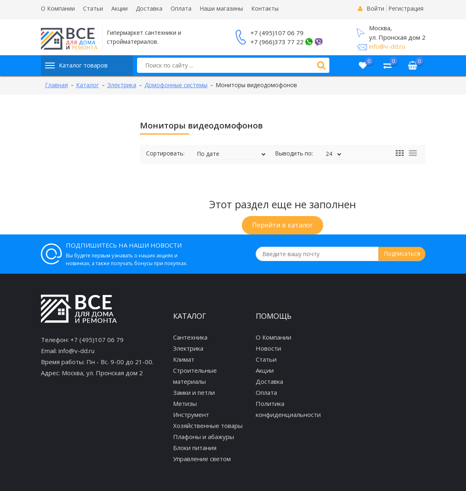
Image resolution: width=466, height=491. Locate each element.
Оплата (181, 8)
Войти (375, 8)
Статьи (93, 8)
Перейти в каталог (282, 225)
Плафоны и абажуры (203, 436)
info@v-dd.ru (387, 46)
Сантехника (190, 337)
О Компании (58, 8)
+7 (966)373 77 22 (277, 42)
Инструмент (191, 414)
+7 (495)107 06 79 (277, 33)
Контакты (265, 8)
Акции (119, 8)
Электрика (188, 348)
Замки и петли (194, 392)
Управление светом (202, 459)
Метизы (185, 403)
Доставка (149, 8)
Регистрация (405, 8)
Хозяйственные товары (208, 425)
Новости (268, 348)
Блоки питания (194, 448)
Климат (183, 359)
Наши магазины (221, 8)
